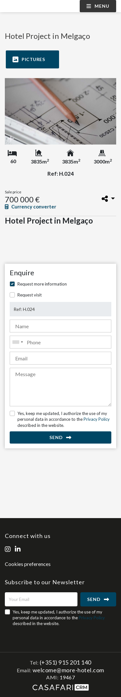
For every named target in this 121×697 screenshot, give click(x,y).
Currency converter (30, 206)
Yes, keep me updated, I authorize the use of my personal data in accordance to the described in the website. (63, 419)
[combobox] (60, 342)
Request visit (29, 294)
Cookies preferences (28, 564)
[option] (60, 111)
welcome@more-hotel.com (68, 670)
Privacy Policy (97, 419)
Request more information (42, 284)
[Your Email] (41, 599)
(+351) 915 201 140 (65, 662)
